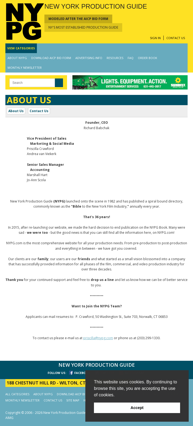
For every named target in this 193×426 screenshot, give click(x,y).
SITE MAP (72, 400)
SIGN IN (155, 38)
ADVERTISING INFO (88, 58)
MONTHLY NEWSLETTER (25, 68)
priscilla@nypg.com (98, 338)
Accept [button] (137, 408)
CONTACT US (175, 38)
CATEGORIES (21, 48)
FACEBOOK (82, 373)
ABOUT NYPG (17, 58)
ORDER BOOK (147, 58)
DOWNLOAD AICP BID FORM (51, 58)
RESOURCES (115, 58)
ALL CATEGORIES (17, 394)
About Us (16, 111)
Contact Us (39, 111)
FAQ (131, 58)
